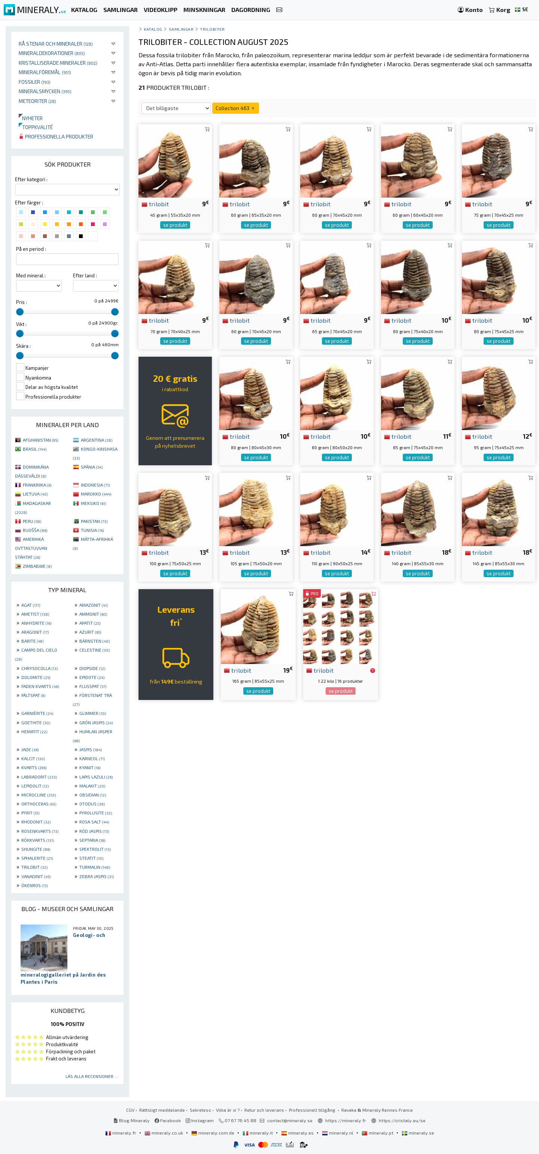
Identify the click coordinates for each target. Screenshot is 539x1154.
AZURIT (90, 631)
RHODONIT (36, 821)
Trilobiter (212, 29)
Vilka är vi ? (228, 1109)
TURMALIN (94, 867)
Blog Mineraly (131, 1120)
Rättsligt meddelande (162, 1109)
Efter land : (85, 275)
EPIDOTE (91, 677)
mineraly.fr (121, 1132)
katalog (153, 29)
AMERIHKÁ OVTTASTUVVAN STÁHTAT (31, 548)
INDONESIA (95, 484)
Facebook (168, 1120)
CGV (130, 1109)
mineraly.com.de (213, 1132)
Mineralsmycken (45, 91)
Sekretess (200, 1109)
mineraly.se (418, 1132)
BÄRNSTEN (94, 640)
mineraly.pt (378, 1132)
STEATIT (91, 858)
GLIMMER (92, 713)
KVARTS (33, 767)
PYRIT (30, 812)
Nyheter (31, 118)
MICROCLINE (38, 794)
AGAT (30, 605)
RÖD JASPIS (94, 831)
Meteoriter (37, 101)
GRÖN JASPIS (96, 722)
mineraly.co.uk (164, 1132)
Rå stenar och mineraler (56, 43)
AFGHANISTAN (40, 439)
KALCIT (33, 758)
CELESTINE (94, 649)
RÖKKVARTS (37, 840)
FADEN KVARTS (40, 686)
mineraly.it (258, 1132)
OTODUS (92, 803)
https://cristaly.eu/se (402, 1120)
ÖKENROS (34, 885)
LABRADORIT (39, 776)
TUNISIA (92, 530)
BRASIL (34, 448)
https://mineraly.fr (345, 1120)
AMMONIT (93, 613)
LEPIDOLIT (35, 785)
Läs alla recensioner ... (92, 1076)
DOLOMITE (35, 677)
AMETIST (35, 613)
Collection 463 (236, 108)
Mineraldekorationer (52, 53)
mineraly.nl (338, 1132)
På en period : (31, 249)
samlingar (181, 29)
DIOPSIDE (92, 668)
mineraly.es (298, 1132)
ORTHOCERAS (38, 803)
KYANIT (89, 767)
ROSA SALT (94, 821)
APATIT (89, 622)
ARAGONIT (35, 631)
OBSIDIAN (92, 794)
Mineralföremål (45, 72)
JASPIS (90, 749)
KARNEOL (92, 758)
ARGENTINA (96, 439)
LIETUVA (35, 493)
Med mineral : (31, 275)
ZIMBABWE (37, 566)
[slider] (20, 312)
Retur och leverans (264, 1109)
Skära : (23, 346)
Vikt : (21, 324)
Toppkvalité (36, 127)
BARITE (32, 640)
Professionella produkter (56, 136)
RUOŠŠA (35, 530)
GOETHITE (35, 722)
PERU (32, 521)
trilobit (155, 203)
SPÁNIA (92, 466)
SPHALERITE (37, 858)
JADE (30, 749)
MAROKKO (96, 493)
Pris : (21, 302)
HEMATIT (34, 731)
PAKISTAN (94, 521)
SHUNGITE (35, 849)
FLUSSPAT (92, 686)
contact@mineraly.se (290, 1120)
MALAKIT (92, 785)
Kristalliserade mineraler (58, 63)
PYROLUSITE (95, 812)
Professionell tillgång (313, 1109)
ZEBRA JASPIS (96, 876)
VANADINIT (36, 876)
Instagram (200, 1120)
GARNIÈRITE (37, 713)
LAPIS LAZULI (96, 776)
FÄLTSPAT (33, 695)
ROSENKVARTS (39, 831)
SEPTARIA (92, 840)
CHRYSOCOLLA (39, 668)
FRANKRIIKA (37, 484)
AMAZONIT (93, 605)
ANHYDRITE (36, 622)
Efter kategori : (31, 179)
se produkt (175, 225)
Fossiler (35, 82)
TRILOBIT (34, 867)
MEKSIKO (93, 503)
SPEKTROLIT (95, 849)
